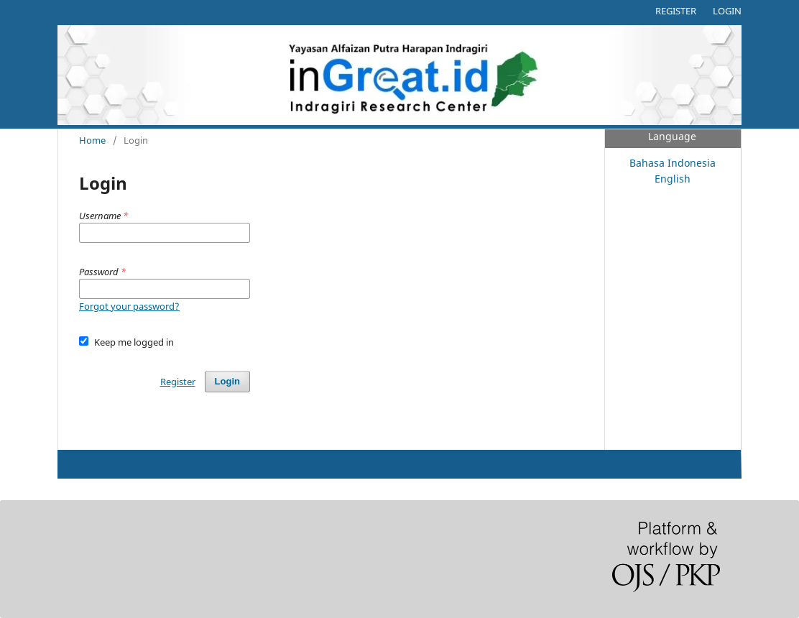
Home (92, 140)
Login (727, 10)
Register (675, 10)
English (673, 178)
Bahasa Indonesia (672, 163)
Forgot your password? (129, 306)
